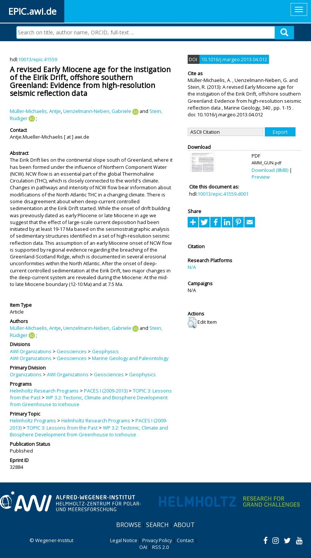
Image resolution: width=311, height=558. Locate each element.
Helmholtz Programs (33, 420)
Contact (185, 540)
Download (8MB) (270, 170)
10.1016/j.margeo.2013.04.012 (234, 59)
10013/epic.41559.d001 (223, 193)
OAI (143, 547)
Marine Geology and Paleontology (130, 358)
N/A (192, 267)
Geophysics (105, 351)
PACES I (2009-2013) (106, 390)
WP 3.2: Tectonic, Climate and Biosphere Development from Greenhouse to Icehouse (89, 431)
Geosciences (72, 351)
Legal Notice (123, 540)
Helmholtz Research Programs (44, 390)
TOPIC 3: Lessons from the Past (62, 427)
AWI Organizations (30, 351)
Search (157, 525)
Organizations (26, 374)
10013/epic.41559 (37, 59)
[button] (192, 322)
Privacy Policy (157, 540)
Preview (261, 176)
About (184, 525)
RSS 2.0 (160, 547)
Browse (128, 525)
